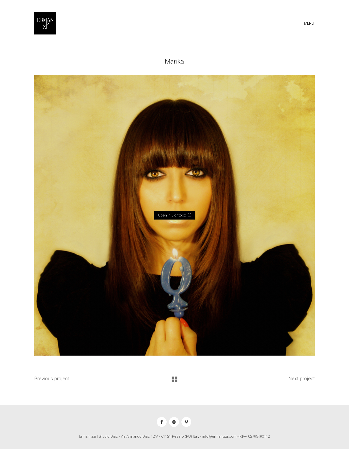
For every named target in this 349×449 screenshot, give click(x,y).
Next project (301, 379)
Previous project (51, 379)
